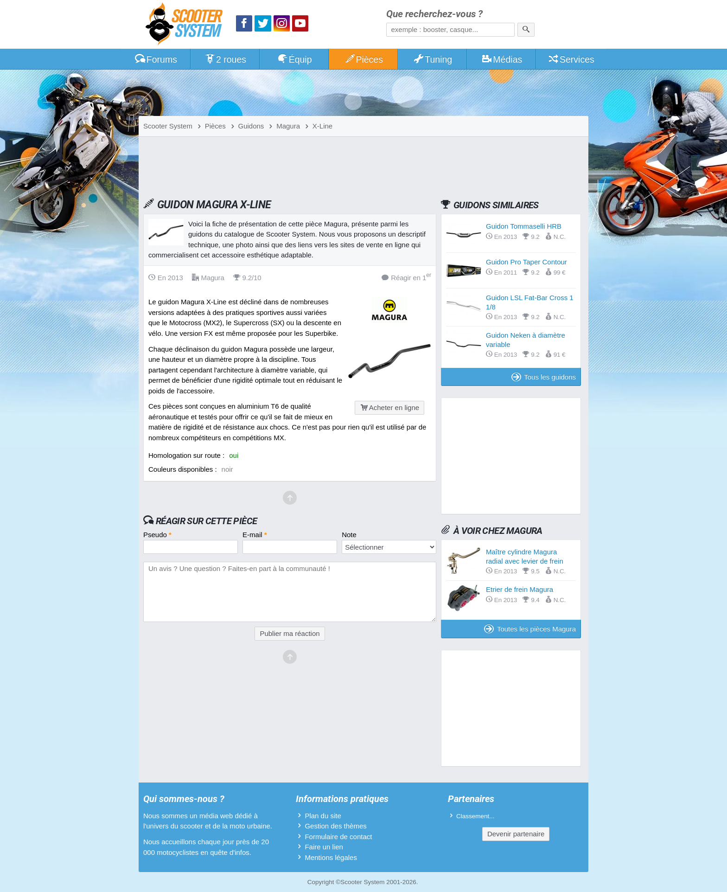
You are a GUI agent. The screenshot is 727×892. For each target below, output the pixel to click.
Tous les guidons (543, 377)
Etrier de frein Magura (519, 589)
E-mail (254, 535)
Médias (502, 59)
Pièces (363, 59)
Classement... (475, 816)
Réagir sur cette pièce (206, 520)
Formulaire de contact (338, 837)
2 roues (225, 59)
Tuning (433, 59)
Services (571, 59)
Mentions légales (331, 857)
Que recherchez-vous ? (434, 14)
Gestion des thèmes (335, 826)
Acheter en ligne (389, 407)
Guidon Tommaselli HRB (523, 226)
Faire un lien (324, 847)
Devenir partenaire (515, 834)
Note (349, 535)
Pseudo (157, 535)
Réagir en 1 (406, 277)
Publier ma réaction (289, 633)
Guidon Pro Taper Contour (526, 262)
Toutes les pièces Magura (530, 629)
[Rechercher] (526, 30)
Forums (155, 59)
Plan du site (323, 816)
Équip (294, 59)
